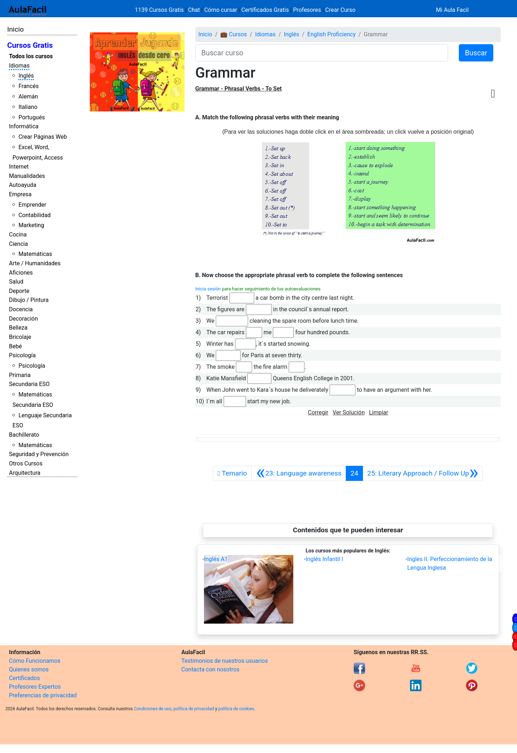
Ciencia (18, 243)
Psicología (22, 355)
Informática (23, 126)
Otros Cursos (25, 463)
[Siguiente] (423, 473)
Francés (28, 86)
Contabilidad (34, 215)
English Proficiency (331, 34)
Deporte (19, 291)
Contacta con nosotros (210, 669)
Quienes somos (29, 669)
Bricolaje (20, 337)
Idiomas (19, 65)
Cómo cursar (220, 9)
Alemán (28, 96)
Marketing (31, 225)
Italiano (27, 107)
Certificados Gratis (265, 9)
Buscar (476, 53)
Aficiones (21, 272)
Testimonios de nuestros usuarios (224, 660)
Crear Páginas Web (42, 136)
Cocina (18, 234)
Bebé (15, 346)
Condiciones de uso (153, 708)
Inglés (26, 75)
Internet (19, 166)
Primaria (20, 375)
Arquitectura (24, 472)
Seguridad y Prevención (39, 454)
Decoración (23, 318)
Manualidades (27, 176)
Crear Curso (340, 9)
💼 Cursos (233, 34)
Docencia (21, 309)
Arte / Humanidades (35, 263)
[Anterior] (298, 473)
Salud (16, 281)
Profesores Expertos (35, 686)
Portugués (31, 117)
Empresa (20, 194)
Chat (194, 9)
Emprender (32, 204)
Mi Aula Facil (452, 9)
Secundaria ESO (29, 384)
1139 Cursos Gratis (160, 9)
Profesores (307, 9)
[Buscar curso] (321, 52)
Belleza (18, 327)
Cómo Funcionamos (34, 660)
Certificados (24, 678)
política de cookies (236, 708)
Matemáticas (35, 254)
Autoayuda (22, 185)
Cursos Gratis (30, 45)
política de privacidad (193, 708)
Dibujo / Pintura (28, 300)
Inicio (15, 29)
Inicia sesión (208, 288)
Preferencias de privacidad (43, 695)
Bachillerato (24, 434)
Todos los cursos (31, 56)
